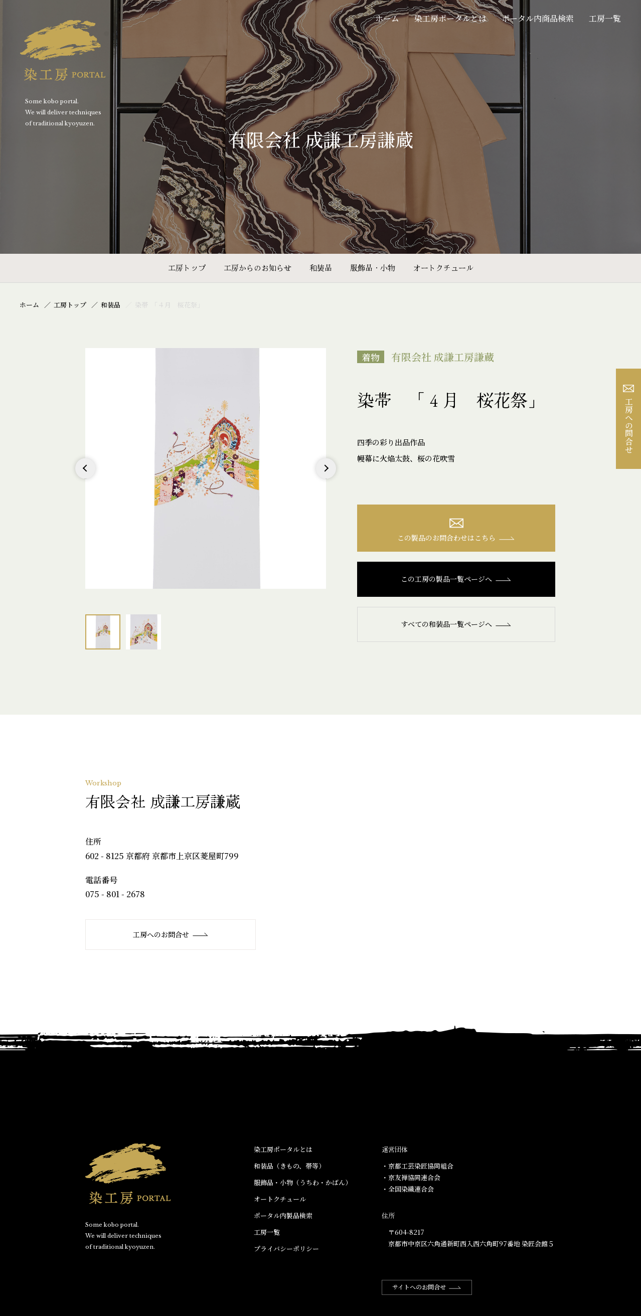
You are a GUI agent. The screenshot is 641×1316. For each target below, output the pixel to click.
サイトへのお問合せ (426, 1286)
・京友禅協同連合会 (411, 1177)
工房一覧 (605, 18)
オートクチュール (443, 267)
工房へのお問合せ (171, 934)
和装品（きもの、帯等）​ (289, 1166)
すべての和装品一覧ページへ (456, 624)
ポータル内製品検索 (283, 1215)
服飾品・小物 (372, 267)
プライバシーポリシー (286, 1248)
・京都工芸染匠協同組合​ (417, 1166)
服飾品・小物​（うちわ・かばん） (303, 1182)
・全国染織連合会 (408, 1189)
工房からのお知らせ (257, 267)
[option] (205, 468)
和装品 (320, 267)
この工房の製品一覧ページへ (456, 579)
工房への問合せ (628, 419)
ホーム (387, 18)
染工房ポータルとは (450, 18)
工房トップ (187, 267)
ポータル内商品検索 (538, 18)
